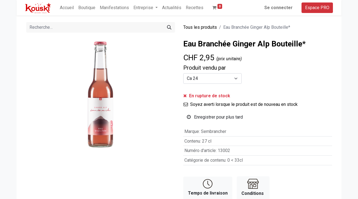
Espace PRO (317, 7)
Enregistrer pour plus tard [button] (215, 117)
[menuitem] (67, 7)
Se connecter (278, 7)
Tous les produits (200, 27)
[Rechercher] (169, 27)
